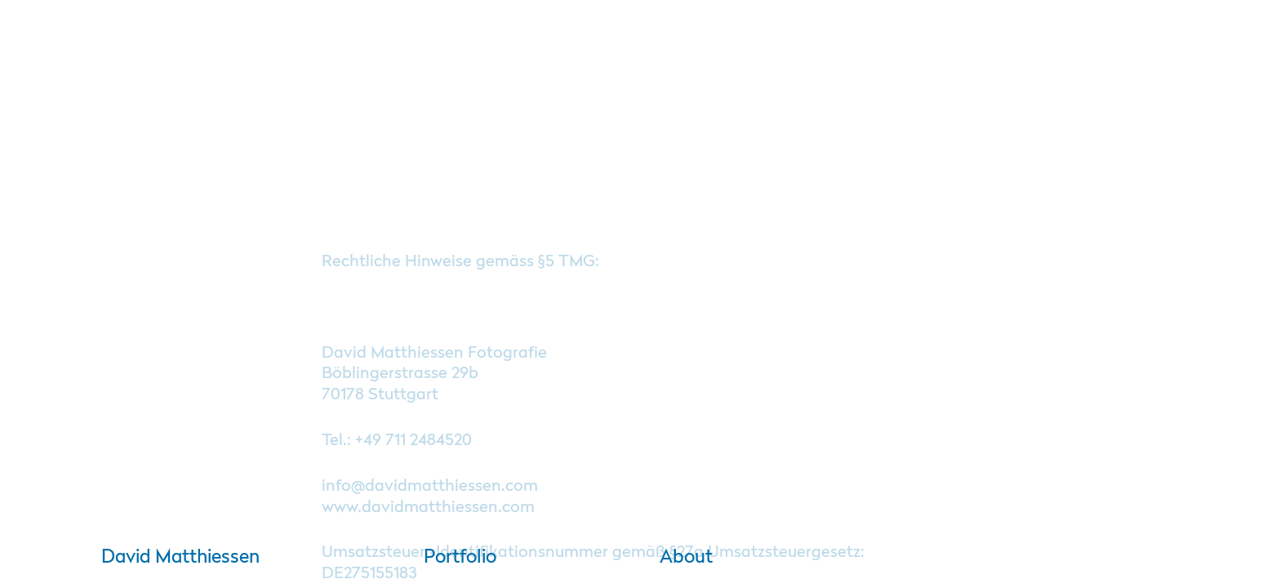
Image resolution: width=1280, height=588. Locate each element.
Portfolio (460, 558)
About (678, 558)
